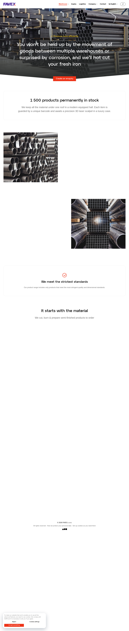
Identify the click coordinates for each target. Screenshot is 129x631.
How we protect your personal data (59, 526)
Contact (103, 4)
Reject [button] (14, 621)
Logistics (82, 4)
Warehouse (63, 4)
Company (92, 4)
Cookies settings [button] (34, 621)
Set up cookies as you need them (84, 526)
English (113, 4)
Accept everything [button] (14, 625)
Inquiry (73, 4)
